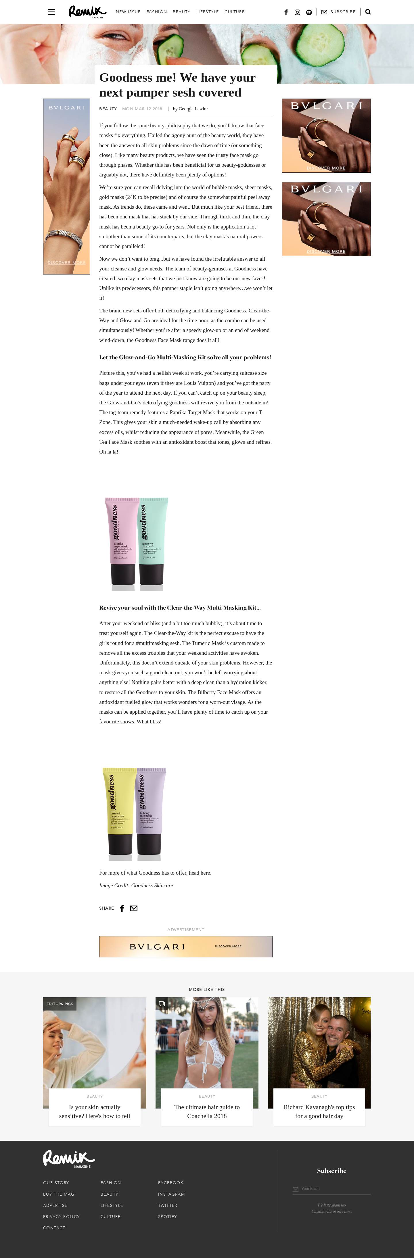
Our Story (56, 1182)
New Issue (128, 11)
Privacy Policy (61, 1216)
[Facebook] (286, 12)
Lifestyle (207, 11)
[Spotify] (309, 12)
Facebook (170, 1182)
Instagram (171, 1194)
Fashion (157, 11)
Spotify (167, 1216)
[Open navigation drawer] (51, 12)
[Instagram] (297, 12)
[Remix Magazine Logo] (88, 12)
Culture (235, 11)
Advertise (55, 1205)
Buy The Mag (58, 1194)
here (205, 873)
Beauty (181, 11)
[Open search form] (368, 12)
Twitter (167, 1205)
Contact (54, 1227)
